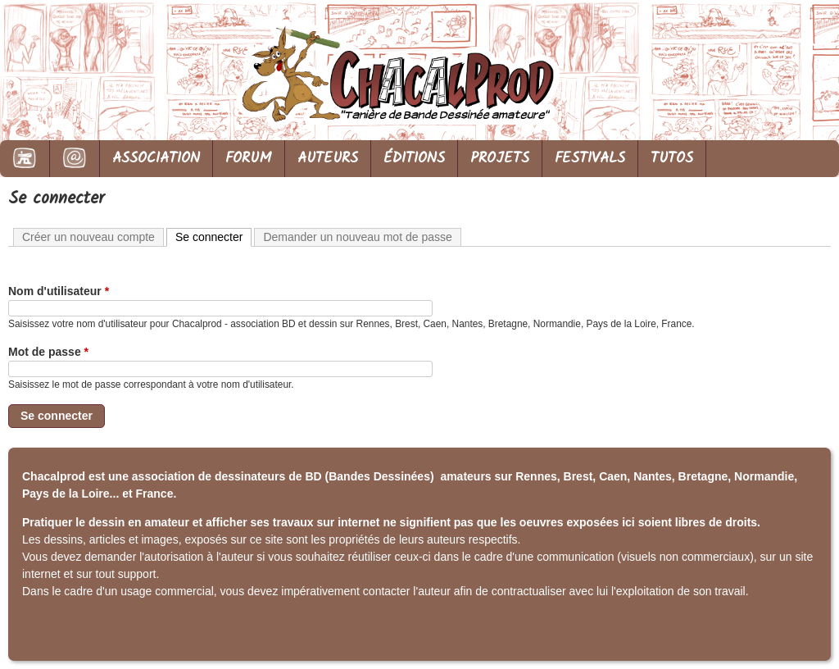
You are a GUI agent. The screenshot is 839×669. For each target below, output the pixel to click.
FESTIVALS (590, 159)
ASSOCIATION (156, 159)
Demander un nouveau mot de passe (357, 236)
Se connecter (213, 236)
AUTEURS (327, 159)
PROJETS (499, 159)
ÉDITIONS (414, 159)
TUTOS (672, 159)
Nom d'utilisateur (58, 291)
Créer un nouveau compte (88, 236)
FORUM (248, 159)
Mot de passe (48, 351)
